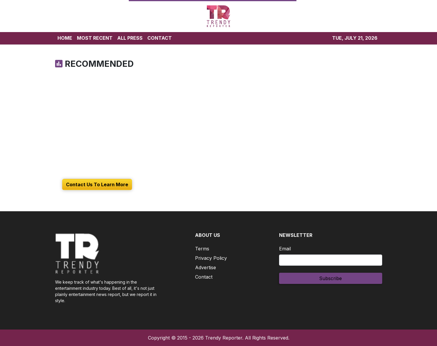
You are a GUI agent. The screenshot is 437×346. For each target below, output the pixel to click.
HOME (64, 38)
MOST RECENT (95, 38)
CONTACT (159, 38)
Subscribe (330, 278)
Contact (203, 277)
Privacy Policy (211, 258)
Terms (202, 249)
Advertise (205, 267)
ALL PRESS (130, 38)
